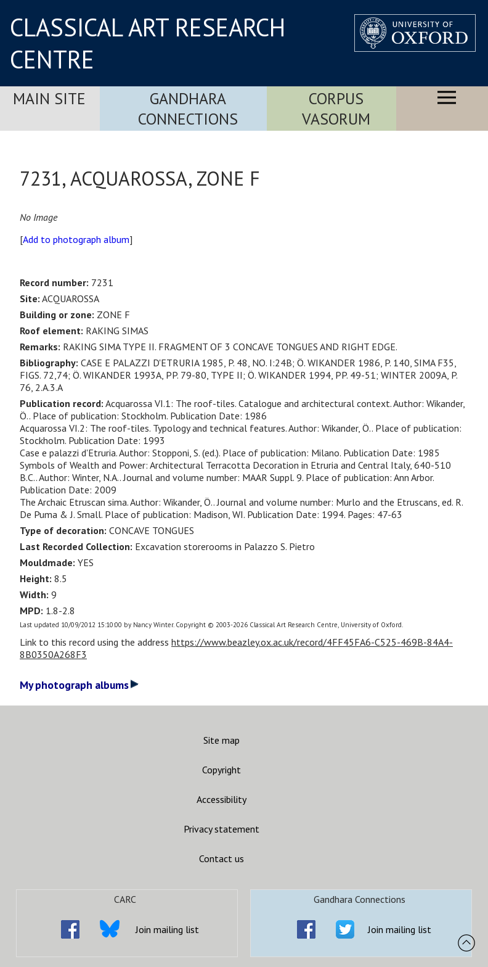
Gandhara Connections (188, 108)
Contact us (221, 858)
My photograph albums (79, 685)
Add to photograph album (76, 239)
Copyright (221, 769)
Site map (221, 740)
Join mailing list (167, 929)
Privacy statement (221, 829)
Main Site (49, 98)
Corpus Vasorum (336, 108)
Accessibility (221, 799)
